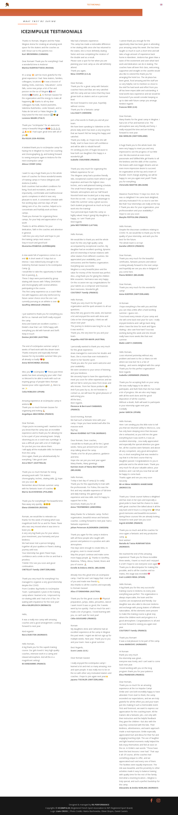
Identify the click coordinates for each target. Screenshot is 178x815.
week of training (42, 519)
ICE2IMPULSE (64, 808)
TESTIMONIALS (93, 4)
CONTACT (152, 4)
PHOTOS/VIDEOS (123, 4)
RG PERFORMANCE (100, 804)
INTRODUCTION (61, 4)
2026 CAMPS (77, 4)
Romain (35, 40)
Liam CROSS (62, 811)
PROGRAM (139, 4)
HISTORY (108, 4)
